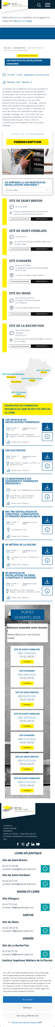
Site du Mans (20, 293)
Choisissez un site (27, 190)
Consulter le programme (27, 134)
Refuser (27, 1007)
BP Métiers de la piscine (20, 544)
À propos (7, 826)
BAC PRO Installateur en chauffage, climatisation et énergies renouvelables (22, 514)
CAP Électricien (15, 450)
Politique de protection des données (26, 1022)
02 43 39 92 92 (10, 928)
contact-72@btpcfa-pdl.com (17, 931)
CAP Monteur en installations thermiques (22, 421)
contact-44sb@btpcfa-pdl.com (19, 869)
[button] (50, 967)
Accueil (7, 48)
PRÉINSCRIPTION (41, 219)
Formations (19, 48)
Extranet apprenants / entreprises (20, 836)
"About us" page (22, 21)
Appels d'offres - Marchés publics (19, 834)
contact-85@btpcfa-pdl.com (17, 954)
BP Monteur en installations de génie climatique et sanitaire (20, 575)
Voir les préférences (27, 1015)
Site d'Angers (20, 261)
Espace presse (9, 828)
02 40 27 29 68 (10, 866)
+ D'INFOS (27, 661)
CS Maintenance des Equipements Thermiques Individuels (21, 481)
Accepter (27, 999)
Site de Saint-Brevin (25, 201)
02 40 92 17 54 (9, 881)
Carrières (7, 831)
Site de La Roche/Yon (26, 326)
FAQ (5, 839)
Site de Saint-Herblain (28, 231)
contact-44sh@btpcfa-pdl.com (19, 884)
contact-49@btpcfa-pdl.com (17, 907)
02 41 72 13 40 (9, 904)
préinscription (27, 142)
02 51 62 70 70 (9, 951)
